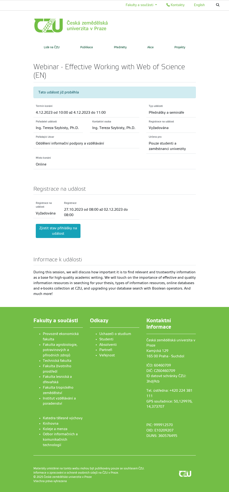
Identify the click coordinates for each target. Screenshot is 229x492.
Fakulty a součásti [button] (140, 5)
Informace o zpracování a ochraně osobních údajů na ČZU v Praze (75, 472)
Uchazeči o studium (115, 334)
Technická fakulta (57, 361)
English (199, 5)
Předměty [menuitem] (120, 47)
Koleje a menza (55, 429)
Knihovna (50, 423)
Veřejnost (107, 355)
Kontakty (175, 5)
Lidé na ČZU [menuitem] (52, 47)
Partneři (105, 350)
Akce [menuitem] (150, 47)
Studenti (106, 339)
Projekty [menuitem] (179, 47)
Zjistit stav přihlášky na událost (58, 230)
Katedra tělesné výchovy (63, 418)
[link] (92, 25)
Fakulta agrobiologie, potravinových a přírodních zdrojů (60, 350)
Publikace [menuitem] (86, 47)
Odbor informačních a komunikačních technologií (60, 439)
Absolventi (108, 345)
